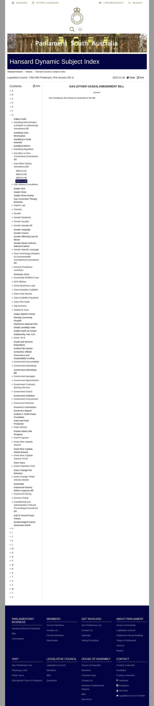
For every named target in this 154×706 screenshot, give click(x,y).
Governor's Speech (23, 410)
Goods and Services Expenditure (23, 343)
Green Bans (19, 463)
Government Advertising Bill (25, 371)
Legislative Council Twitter (130, 695)
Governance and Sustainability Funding (24, 357)
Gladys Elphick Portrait (24, 314)
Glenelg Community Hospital (23, 319)
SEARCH (135, 2)
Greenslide (19, 484)
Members (51, 670)
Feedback (121, 670)
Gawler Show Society (24, 195)
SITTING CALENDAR (45, 2)
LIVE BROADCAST (111, 2)
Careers (120, 645)
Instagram (122, 685)
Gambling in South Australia (22, 141)
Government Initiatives (24, 396)
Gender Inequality (22, 229)
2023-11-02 (21, 174)
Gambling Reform (22, 146)
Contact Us (52, 630)
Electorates (52, 640)
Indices (29, 71)
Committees (18, 638)
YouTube (122, 690)
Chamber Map (89, 675)
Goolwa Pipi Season (23, 348)
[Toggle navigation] (80, 29)
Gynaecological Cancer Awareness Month (25, 523)
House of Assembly (126, 625)
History (119, 650)
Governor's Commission (25, 407)
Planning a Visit (19, 670)
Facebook (122, 680)
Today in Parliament (126, 640)
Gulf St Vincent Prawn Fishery (24, 517)
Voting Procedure (90, 640)
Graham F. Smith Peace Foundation (25, 415)
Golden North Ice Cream (25, 331)
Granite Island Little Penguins (23, 433)
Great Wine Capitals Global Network (23, 450)
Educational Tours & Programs (27, 680)
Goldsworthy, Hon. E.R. (25, 334)
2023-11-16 (21, 178)
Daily (131, 77)
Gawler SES (19, 188)
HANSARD (19, 2)
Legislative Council (125, 630)
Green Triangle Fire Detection (23, 472)
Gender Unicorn (21, 233)
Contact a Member (125, 665)
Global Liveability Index (24, 327)
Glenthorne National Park (25, 324)
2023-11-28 (21, 181)
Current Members (55, 625)
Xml (140, 77)
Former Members (55, 635)
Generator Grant (21, 274)
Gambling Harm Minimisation (21, 134)
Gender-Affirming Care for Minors (26, 238)
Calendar (86, 635)
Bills (14, 633)
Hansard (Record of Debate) (26, 628)
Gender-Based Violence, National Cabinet (25, 244)
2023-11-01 (21, 171)
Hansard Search (15, 71)
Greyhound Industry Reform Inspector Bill (23, 489)
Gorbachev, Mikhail (23, 352)
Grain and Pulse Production (21, 422)
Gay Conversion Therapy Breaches (25, 200)
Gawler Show (20, 192)
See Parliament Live (92, 625)
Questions (52, 680)
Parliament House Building (129, 635)
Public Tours (18, 675)
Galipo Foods (20, 119)
